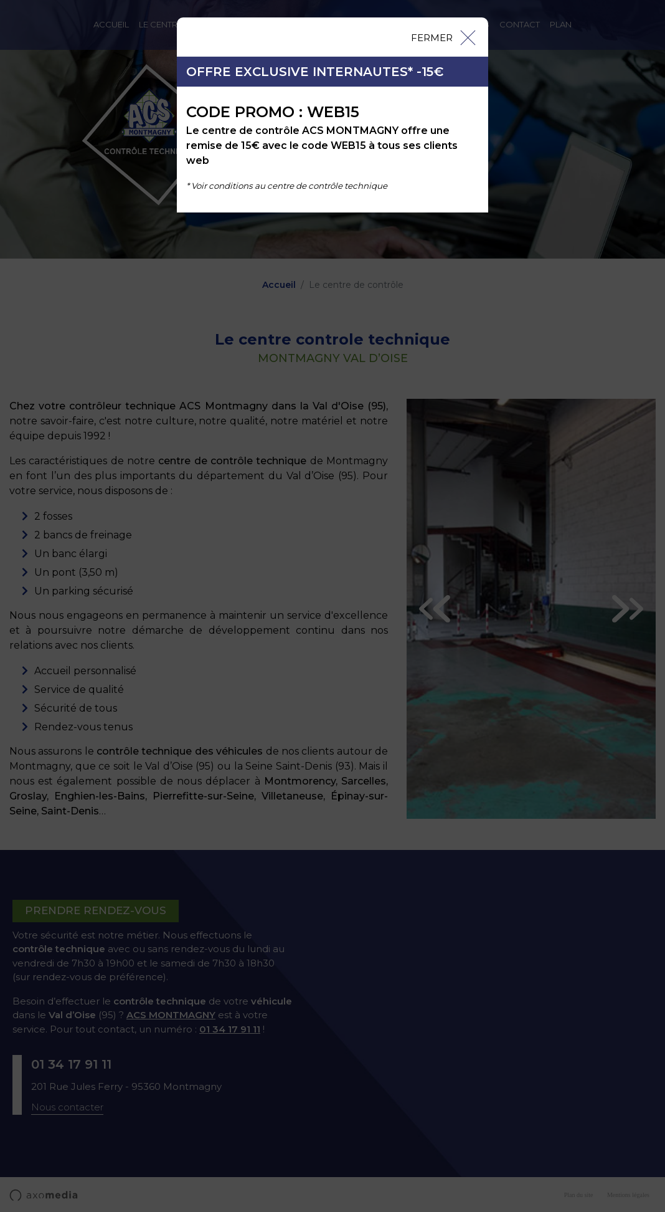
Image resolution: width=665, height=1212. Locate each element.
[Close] (442, 36)
